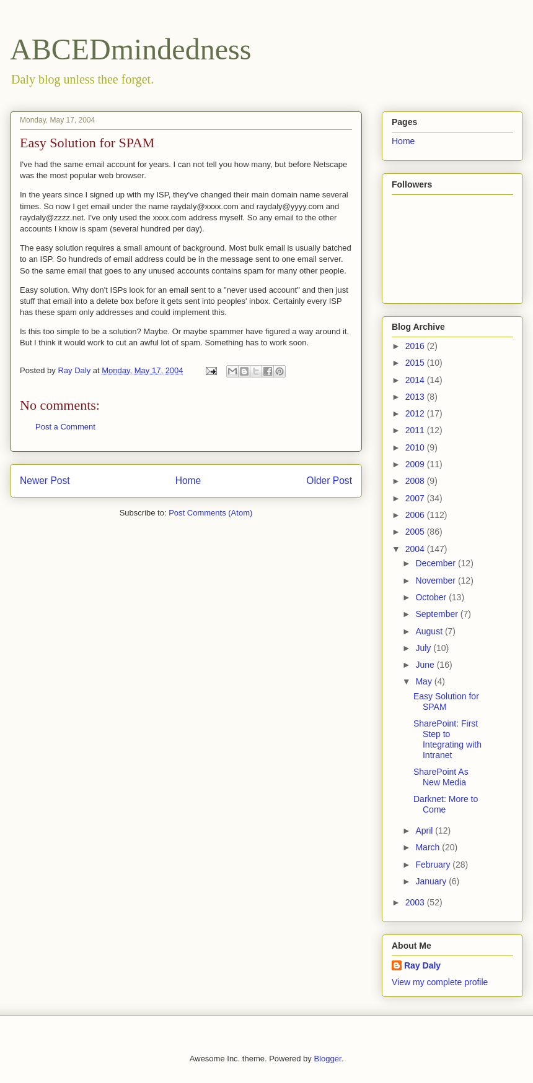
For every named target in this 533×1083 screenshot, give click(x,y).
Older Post (329, 480)
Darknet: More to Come (445, 804)
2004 (416, 549)
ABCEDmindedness (130, 49)
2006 (416, 515)
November (436, 580)
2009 (416, 464)
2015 (416, 363)
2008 (416, 481)
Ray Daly (422, 965)
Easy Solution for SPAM (446, 701)
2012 (416, 413)
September (437, 614)
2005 (416, 532)
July (424, 648)
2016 (416, 346)
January (432, 881)
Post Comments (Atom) (210, 512)
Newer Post (45, 480)
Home (188, 480)
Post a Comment (65, 426)
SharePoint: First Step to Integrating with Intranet (447, 738)
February (433, 864)
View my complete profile (440, 982)
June (425, 665)
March (428, 847)
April (425, 830)
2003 (416, 902)
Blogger (327, 1058)
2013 (416, 397)
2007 (416, 498)
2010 (416, 447)
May (424, 681)
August (429, 631)
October (432, 597)
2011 (416, 430)
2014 (416, 380)
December (436, 563)
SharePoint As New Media (441, 777)
